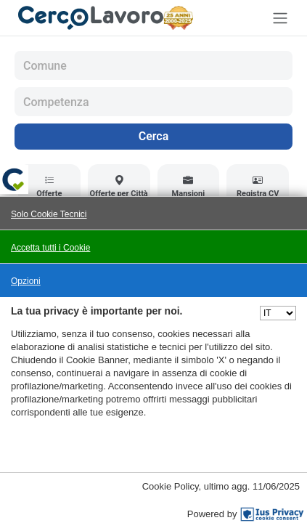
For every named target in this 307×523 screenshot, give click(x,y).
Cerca (154, 136)
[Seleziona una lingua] (278, 313)
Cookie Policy (170, 486)
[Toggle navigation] (280, 18)
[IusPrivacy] (272, 514)
